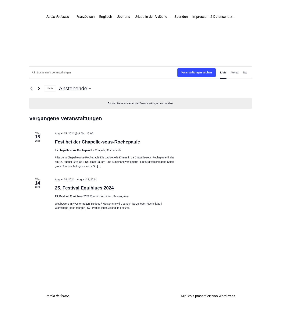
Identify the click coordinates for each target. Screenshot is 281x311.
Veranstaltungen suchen (196, 72)
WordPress (227, 296)
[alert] (140, 103)
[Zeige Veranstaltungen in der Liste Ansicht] (223, 73)
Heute (50, 88)
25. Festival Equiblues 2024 (84, 187)
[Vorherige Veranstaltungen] (31, 88)
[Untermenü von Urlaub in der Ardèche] (169, 17)
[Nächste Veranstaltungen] (39, 88)
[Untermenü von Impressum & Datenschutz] (234, 17)
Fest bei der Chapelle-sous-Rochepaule (97, 141)
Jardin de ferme (57, 17)
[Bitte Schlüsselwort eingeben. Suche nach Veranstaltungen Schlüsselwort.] (103, 73)
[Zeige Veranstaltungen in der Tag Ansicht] (245, 73)
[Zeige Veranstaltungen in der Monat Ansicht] (234, 73)
